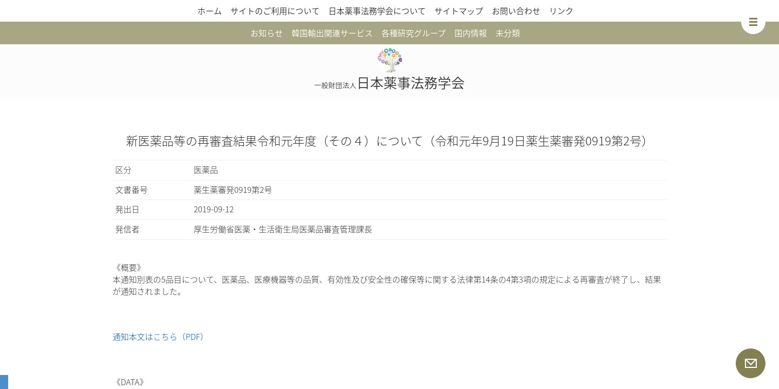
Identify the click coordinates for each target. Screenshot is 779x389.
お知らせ (266, 33)
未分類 (508, 33)
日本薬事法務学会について (377, 11)
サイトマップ (458, 11)
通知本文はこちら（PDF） (160, 337)
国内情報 (470, 33)
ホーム (209, 11)
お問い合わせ (516, 11)
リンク (561, 11)
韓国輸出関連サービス (332, 33)
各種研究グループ (413, 33)
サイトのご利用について (275, 11)
